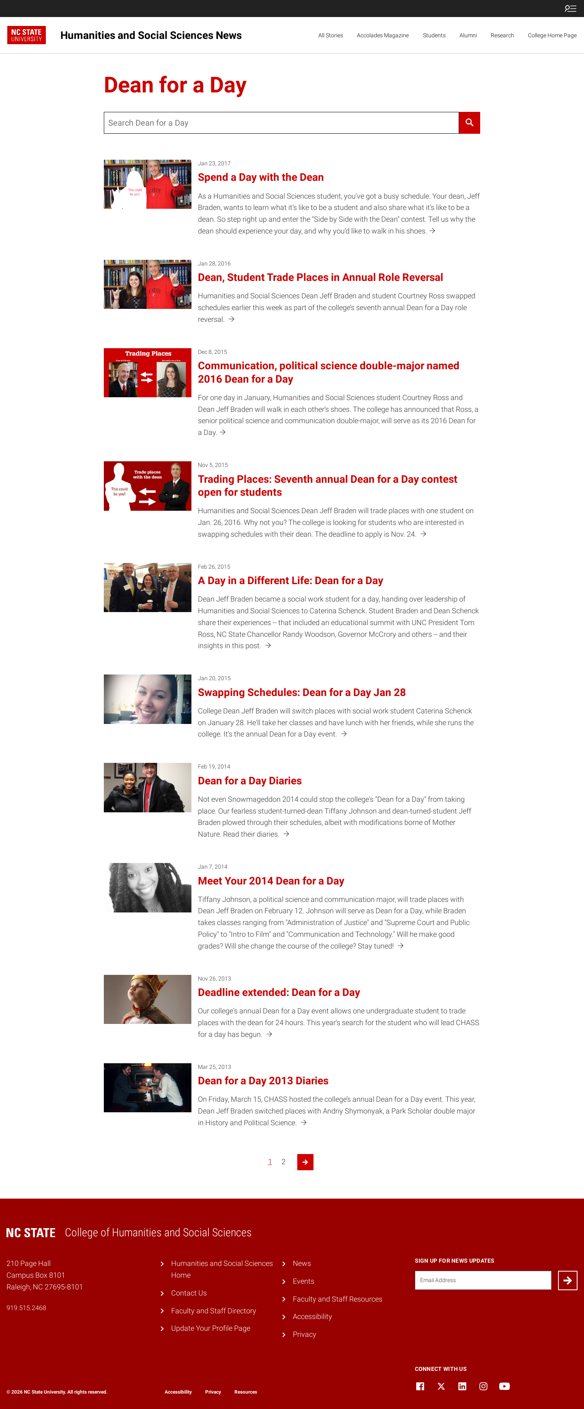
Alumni (468, 35)
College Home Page (552, 35)
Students (434, 35)
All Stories (330, 35)
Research (502, 35)
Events (303, 1281)
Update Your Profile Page (210, 1328)
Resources (245, 1392)
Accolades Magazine (383, 35)
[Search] (469, 123)
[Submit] (568, 1280)
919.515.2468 (26, 1308)
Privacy (304, 1334)
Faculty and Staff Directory (213, 1310)
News (302, 1263)
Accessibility (312, 1316)
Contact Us (189, 1293)
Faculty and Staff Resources (337, 1299)
